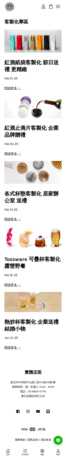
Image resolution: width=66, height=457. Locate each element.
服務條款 (20, 439)
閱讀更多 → (12, 88)
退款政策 (46, 439)
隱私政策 (33, 439)
